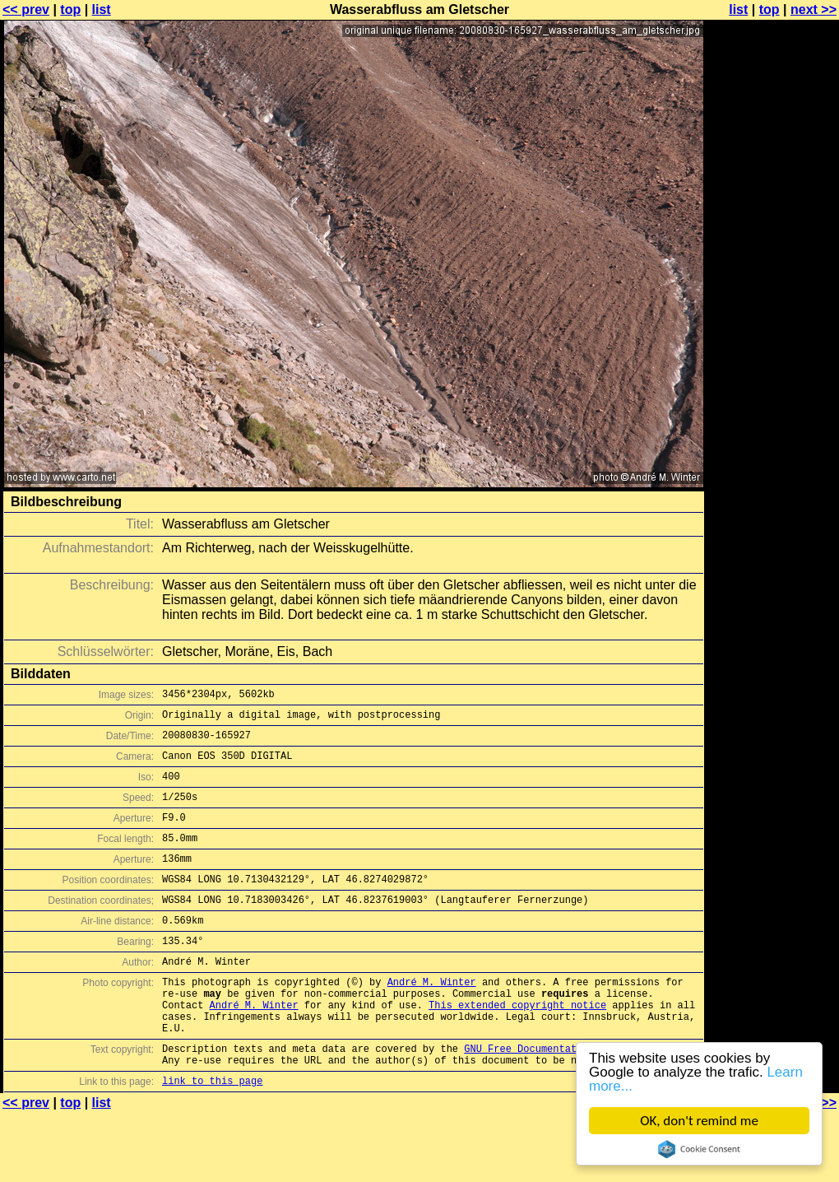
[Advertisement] (772, 212)
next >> (813, 9)
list (101, 9)
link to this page (212, 1135)
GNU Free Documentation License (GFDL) (573, 1098)
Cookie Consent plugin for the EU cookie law (699, 1149)
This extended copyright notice (517, 1047)
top (70, 9)
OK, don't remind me (699, 1120)
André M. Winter (431, 1019)
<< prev (25, 9)
